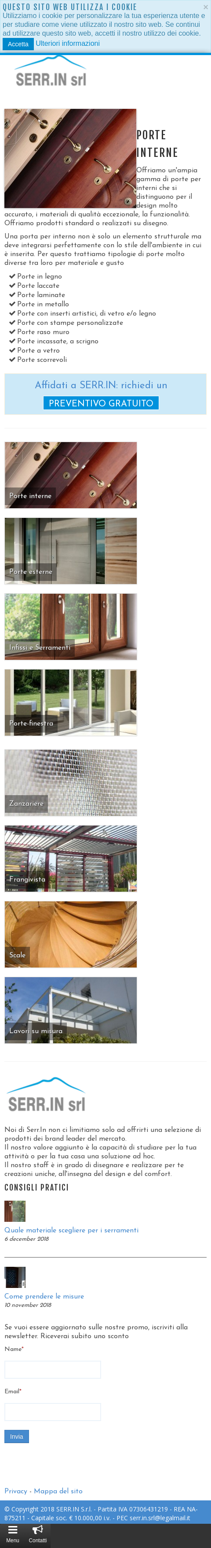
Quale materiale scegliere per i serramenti (71, 1230)
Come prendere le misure (44, 1296)
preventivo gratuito (101, 404)
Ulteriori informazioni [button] (68, 43)
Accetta (18, 44)
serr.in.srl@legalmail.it (160, 1518)
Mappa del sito (58, 1491)
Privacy (15, 1491)
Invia (16, 1436)
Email (13, 1391)
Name (14, 1349)
